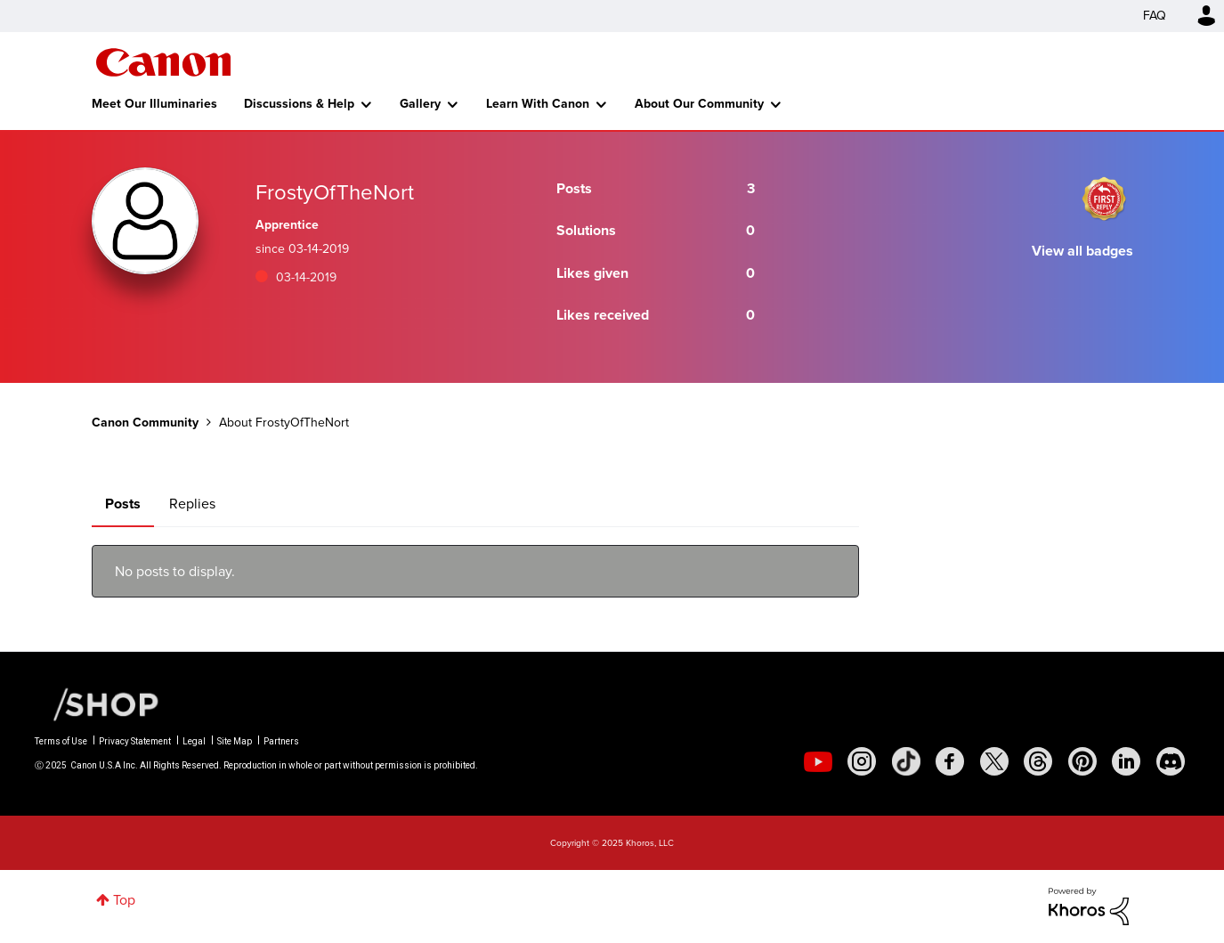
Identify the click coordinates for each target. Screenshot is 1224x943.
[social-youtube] (818, 761)
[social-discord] (1170, 761)
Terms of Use (61, 741)
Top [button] (124, 900)
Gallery (420, 103)
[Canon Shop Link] (97, 703)
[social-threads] (1038, 761)
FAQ (1154, 15)
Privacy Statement (135, 741)
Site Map (234, 741)
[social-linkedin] (1126, 761)
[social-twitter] (994, 761)
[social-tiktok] (906, 761)
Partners (281, 741)
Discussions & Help (299, 103)
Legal (194, 741)
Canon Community (163, 62)
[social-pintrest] (1082, 761)
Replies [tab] (192, 503)
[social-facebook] (950, 761)
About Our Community (699, 103)
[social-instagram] (861, 761)
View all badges (1082, 250)
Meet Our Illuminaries (154, 103)
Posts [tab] (123, 503)
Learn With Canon (537, 103)
